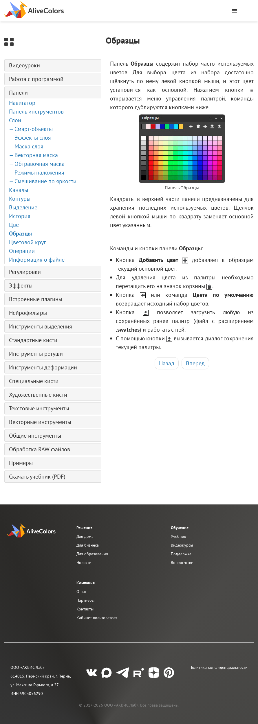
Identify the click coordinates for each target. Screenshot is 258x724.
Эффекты (20, 285)
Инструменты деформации (43, 367)
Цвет (15, 225)
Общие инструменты (35, 435)
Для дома (85, 536)
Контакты (85, 609)
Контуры (19, 198)
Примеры (21, 463)
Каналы (18, 190)
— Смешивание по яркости (42, 181)
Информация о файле (37, 259)
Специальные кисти (33, 381)
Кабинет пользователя (96, 617)
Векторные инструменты (40, 422)
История (19, 216)
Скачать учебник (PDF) (37, 476)
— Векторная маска (33, 155)
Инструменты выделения (40, 326)
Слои (15, 120)
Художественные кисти (38, 394)
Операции (22, 251)
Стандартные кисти (33, 340)
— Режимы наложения (36, 172)
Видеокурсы (182, 545)
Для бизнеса (87, 545)
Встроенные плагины (35, 299)
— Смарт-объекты (31, 129)
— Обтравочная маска (37, 164)
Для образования (92, 553)
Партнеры (85, 600)
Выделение (23, 207)
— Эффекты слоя (30, 137)
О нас (81, 591)
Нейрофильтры (28, 313)
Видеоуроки (24, 65)
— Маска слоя (26, 146)
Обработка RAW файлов (39, 449)
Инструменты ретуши (36, 353)
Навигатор (22, 103)
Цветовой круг (27, 242)
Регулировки (25, 272)
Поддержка (181, 553)
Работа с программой (36, 79)
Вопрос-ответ (183, 562)
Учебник (178, 536)
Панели (18, 92)
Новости (84, 562)
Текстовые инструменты (39, 408)
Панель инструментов (36, 111)
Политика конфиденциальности (218, 667)
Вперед (195, 363)
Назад (166, 363)
